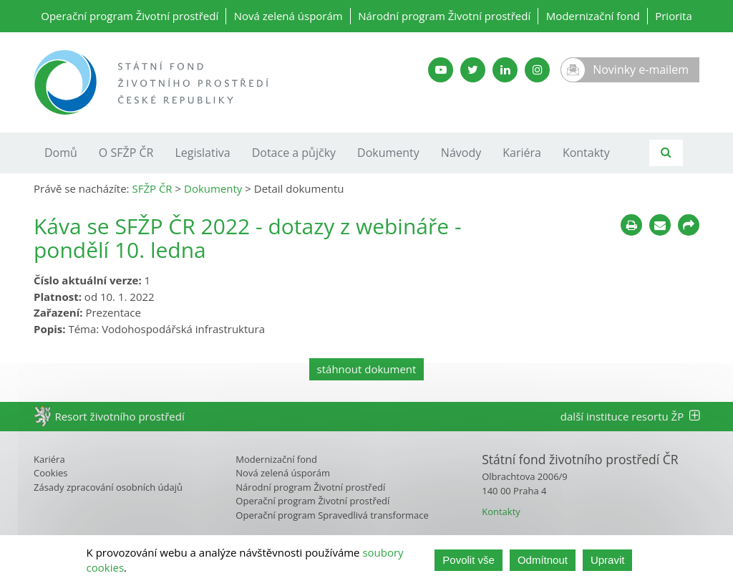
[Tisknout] (631, 225)
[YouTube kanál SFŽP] (440, 69)
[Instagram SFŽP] (537, 69)
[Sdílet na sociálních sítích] (688, 225)
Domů (60, 152)
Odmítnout (543, 560)
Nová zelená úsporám (288, 16)
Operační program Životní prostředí (129, 16)
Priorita (673, 16)
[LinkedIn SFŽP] (505, 69)
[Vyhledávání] (666, 153)
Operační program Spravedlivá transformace (332, 515)
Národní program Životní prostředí (444, 16)
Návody (461, 152)
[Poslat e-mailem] (660, 225)
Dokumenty (388, 152)
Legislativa (202, 152)
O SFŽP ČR (126, 152)
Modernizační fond (593, 16)
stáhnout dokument (367, 369)
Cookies (50, 472)
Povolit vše (468, 560)
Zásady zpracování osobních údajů (108, 487)
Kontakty (586, 152)
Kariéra (522, 152)
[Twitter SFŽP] (472, 69)
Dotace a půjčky (294, 152)
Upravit (608, 560)
